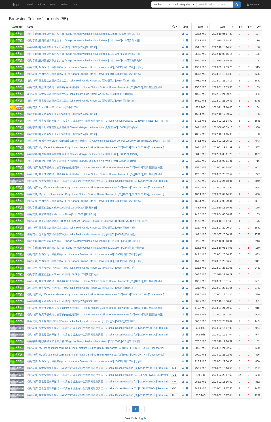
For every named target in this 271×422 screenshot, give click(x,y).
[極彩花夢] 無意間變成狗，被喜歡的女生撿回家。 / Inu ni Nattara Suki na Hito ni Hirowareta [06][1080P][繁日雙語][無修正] (95, 281)
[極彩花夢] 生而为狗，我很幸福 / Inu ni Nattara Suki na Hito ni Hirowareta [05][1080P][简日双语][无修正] (85, 200)
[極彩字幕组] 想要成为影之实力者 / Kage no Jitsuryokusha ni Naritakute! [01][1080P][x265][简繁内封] (83, 53)
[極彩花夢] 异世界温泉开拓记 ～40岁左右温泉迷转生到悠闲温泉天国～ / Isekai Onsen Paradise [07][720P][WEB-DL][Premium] (97, 180)
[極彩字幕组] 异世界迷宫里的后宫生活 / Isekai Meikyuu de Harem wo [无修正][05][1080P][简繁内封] (82, 160)
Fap (76, 4)
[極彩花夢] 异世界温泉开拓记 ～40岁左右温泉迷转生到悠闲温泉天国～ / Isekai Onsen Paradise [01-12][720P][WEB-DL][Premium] (99, 374)
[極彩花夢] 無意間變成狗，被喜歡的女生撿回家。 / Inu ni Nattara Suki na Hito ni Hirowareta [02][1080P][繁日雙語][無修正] (95, 307)
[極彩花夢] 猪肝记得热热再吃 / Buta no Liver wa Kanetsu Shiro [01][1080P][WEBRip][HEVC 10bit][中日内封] (87, 220)
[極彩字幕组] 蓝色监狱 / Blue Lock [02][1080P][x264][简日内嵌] (62, 114)
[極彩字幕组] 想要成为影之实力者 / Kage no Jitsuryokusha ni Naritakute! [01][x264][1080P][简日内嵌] (83, 33)
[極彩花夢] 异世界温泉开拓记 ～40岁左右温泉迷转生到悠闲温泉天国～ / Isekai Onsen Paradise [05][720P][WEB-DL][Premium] (97, 334)
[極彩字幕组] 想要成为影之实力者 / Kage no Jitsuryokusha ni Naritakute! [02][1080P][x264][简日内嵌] (83, 341)
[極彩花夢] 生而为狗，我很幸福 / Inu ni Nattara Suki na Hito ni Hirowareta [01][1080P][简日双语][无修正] (85, 73)
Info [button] (41, 4)
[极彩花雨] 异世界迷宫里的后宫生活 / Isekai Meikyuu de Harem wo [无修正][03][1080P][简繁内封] (81, 100)
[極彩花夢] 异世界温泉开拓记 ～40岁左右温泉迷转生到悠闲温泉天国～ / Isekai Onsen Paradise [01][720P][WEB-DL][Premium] (97, 388)
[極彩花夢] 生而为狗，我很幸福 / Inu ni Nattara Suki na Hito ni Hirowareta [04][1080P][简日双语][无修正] (85, 361)
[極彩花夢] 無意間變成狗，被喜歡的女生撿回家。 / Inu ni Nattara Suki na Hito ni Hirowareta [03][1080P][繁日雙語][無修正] (95, 314)
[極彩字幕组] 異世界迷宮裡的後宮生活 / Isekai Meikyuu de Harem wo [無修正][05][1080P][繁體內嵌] (82, 154)
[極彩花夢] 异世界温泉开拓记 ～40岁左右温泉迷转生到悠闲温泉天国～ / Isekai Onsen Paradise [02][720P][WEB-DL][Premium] (97, 368)
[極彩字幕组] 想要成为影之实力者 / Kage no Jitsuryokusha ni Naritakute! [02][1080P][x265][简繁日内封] (84, 60)
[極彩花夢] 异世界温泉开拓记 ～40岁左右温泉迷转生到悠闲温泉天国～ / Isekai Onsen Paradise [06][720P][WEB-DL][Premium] (97, 395)
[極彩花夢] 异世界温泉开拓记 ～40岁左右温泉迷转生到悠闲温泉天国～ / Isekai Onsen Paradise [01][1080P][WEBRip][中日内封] (98, 120)
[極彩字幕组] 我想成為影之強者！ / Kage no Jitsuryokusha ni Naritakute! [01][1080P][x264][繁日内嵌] (83, 241)
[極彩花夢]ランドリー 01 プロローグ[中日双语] (53, 107)
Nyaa (15, 4)
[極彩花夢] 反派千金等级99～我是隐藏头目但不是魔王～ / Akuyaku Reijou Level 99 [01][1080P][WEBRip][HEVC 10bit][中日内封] (99, 140)
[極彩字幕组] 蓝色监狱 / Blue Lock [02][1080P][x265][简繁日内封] (63, 301)
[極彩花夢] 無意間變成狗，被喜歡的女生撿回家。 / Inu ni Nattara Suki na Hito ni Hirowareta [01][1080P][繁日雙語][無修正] (95, 87)
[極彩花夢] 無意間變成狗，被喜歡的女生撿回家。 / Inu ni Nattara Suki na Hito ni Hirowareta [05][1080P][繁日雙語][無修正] (95, 167)
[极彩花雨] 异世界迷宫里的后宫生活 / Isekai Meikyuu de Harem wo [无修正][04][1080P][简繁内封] (81, 321)
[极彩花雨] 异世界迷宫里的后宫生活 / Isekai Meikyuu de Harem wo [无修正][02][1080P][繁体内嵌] (81, 234)
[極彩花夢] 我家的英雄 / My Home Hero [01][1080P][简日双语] (61, 214)
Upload (29, 4)
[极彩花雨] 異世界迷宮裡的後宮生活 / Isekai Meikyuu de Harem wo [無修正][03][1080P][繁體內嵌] (81, 93)
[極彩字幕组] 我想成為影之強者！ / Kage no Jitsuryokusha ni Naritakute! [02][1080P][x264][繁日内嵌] (83, 40)
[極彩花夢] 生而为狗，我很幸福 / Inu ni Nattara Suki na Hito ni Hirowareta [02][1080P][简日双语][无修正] (85, 254)
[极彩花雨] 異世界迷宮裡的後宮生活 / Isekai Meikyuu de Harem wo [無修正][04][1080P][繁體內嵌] (81, 287)
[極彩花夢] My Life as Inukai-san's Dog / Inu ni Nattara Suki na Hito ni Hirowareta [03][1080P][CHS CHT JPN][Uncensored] (95, 354)
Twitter (64, 4)
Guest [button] (252, 4)
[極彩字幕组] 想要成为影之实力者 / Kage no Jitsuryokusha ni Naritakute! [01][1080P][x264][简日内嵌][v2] (85, 247)
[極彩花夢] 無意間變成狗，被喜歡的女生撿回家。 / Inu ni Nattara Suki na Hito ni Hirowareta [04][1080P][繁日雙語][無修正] (95, 174)
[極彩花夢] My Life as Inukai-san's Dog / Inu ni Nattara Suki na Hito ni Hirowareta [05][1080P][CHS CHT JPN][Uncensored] (95, 194)
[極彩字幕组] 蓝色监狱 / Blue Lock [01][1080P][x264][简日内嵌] (62, 134)
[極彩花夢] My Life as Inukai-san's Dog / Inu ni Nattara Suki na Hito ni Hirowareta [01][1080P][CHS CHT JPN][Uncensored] (95, 147)
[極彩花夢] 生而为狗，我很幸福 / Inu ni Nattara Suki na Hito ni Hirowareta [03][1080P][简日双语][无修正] (85, 261)
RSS (53, 4)
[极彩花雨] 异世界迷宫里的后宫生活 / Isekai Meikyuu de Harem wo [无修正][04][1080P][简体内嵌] (81, 267)
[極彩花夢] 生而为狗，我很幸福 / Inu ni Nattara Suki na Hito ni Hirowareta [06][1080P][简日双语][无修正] (85, 67)
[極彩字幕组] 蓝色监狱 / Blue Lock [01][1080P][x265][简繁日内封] (63, 274)
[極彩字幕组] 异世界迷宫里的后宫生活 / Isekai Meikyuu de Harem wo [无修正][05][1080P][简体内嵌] (82, 127)
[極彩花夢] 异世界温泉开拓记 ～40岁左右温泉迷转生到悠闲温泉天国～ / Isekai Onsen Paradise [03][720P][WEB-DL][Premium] (97, 381)
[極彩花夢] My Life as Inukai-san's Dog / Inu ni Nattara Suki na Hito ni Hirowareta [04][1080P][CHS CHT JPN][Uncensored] (95, 187)
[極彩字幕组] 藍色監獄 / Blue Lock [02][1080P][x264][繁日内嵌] (62, 47)
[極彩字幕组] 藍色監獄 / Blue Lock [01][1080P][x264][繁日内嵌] (62, 207)
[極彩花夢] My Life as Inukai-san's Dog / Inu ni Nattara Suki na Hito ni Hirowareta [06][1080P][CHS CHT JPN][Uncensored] (95, 294)
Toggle (142, 418)
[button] (162, 4)
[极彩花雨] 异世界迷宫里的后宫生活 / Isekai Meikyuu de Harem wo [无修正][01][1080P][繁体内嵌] (81, 227)
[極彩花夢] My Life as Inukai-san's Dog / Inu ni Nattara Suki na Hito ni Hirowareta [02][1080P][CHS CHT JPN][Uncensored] (95, 347)
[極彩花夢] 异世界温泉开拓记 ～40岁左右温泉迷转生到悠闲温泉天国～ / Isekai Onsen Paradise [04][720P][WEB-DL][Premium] (97, 327)
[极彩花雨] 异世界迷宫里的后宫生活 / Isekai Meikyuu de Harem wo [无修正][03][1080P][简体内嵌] (81, 80)
